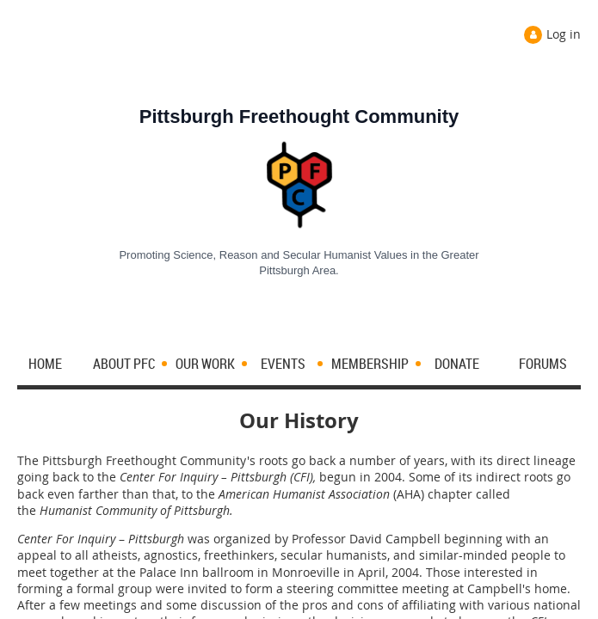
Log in (563, 34)
